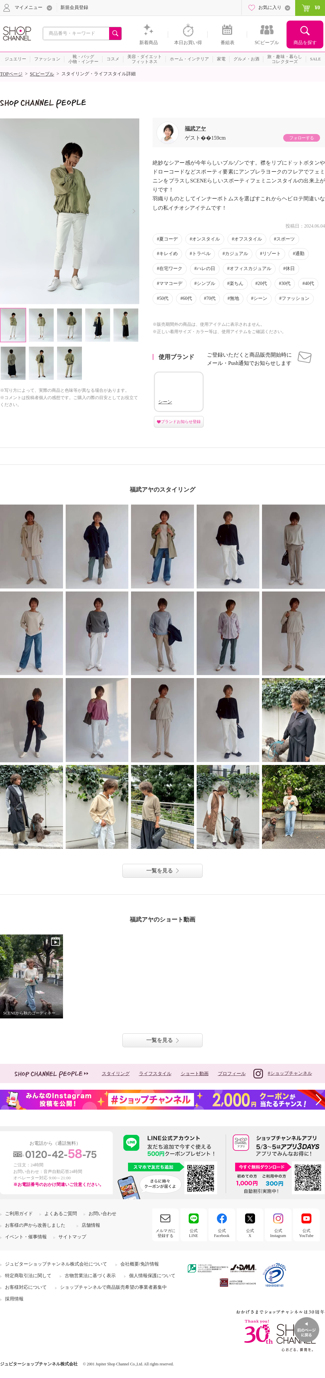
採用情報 (14, 1298)
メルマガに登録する (165, 1233)
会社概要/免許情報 (139, 1264)
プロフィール (232, 1073)
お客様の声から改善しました (35, 1225)
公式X (250, 1233)
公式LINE (193, 1233)
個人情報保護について (152, 1275)
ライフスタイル (155, 1073)
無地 (234, 298)
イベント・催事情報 (26, 1236)
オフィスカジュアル (250, 268)
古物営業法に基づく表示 (90, 1275)
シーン (260, 298)
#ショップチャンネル (282, 1073)
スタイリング (116, 1073)
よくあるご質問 (60, 1213)
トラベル (201, 253)
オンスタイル (206, 239)
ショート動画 (195, 1073)
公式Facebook (221, 1233)
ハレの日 (206, 268)
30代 (286, 283)
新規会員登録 (74, 7)
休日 (290, 268)
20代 (262, 283)
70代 (211, 298)
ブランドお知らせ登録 (181, 421)
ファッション (295, 298)
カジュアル (236, 253)
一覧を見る (159, 870)
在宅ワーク (170, 268)
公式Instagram (278, 1233)
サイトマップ (72, 1236)
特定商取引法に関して (28, 1275)
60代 (187, 298)
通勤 (299, 253)
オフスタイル (248, 239)
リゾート (271, 253)
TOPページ (11, 74)
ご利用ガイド (19, 1213)
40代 (309, 283)
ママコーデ (170, 283)
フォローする (301, 137)
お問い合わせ (102, 1213)
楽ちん (236, 283)
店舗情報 (91, 1225)
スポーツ (285, 239)
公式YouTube (306, 1233)
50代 (163, 298)
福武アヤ (195, 128)
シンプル (206, 283)
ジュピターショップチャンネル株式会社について (56, 1264)
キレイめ (168, 253)
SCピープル (42, 74)
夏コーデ (168, 239)
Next (133, 211)
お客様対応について (26, 1287)
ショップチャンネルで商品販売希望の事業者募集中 (113, 1287)
